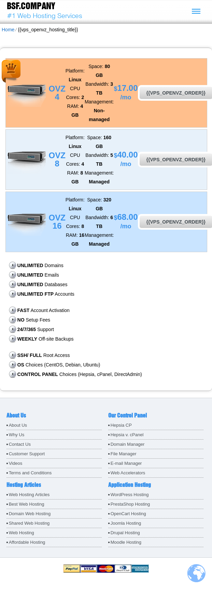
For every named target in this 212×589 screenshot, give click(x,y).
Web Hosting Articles (29, 494)
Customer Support (27, 453)
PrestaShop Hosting (130, 504)
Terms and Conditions (30, 472)
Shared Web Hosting (29, 523)
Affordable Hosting (27, 542)
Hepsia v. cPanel (127, 434)
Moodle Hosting (126, 542)
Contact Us (20, 444)
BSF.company (31, 5)
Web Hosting (21, 532)
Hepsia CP (121, 425)
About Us (18, 425)
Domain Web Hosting (30, 513)
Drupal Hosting (125, 532)
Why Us (17, 434)
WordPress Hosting (130, 494)
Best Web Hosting (26, 504)
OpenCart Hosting (128, 513)
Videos (16, 463)
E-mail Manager (126, 463)
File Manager (124, 453)
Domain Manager (128, 444)
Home (8, 29)
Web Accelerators (128, 472)
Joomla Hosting (126, 523)
